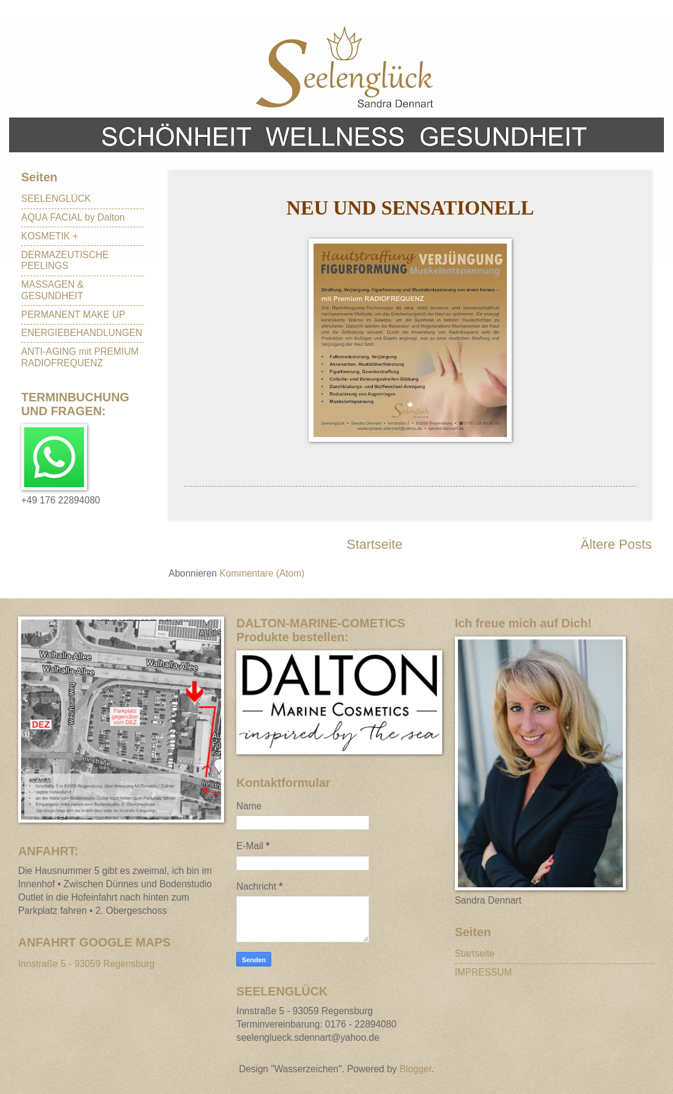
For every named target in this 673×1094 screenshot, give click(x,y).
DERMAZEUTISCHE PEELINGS (65, 260)
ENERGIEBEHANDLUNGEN (82, 333)
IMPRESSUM (483, 972)
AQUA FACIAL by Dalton (72, 217)
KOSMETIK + (49, 236)
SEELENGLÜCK (56, 198)
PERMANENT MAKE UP (73, 314)
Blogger (415, 1069)
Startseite (374, 544)
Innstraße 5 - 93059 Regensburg (86, 964)
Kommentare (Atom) (261, 573)
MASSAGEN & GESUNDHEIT (52, 290)
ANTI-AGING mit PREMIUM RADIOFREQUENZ (79, 357)
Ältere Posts (616, 544)
